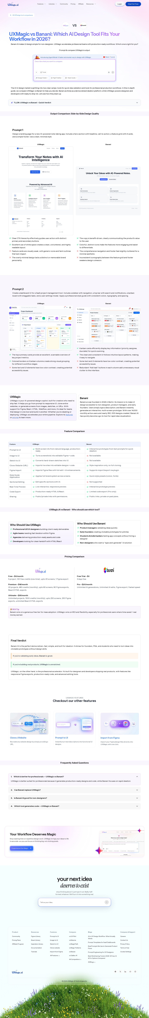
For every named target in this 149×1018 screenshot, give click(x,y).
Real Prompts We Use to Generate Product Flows (102, 947)
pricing (15, 417)
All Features (55, 955)
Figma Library (35, 936)
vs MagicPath (73, 944)
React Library (35, 940)
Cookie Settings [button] (125, 952)
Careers (123, 936)
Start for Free (133, 4)
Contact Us (124, 940)
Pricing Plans (16, 940)
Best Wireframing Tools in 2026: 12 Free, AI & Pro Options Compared (102, 957)
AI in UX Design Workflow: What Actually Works (101, 937)
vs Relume (72, 940)
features (69, 415)
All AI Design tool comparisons (21, 15)
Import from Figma (56, 952)
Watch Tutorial (109, 57)
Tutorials (34, 952)
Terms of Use (124, 948)
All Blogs (91, 962)
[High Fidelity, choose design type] (56, 78)
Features (41, 4)
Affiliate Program (18, 944)
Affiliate (81, 4)
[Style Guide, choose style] (71, 78)
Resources (91, 4)
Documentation (36, 948)
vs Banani (72, 952)
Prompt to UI (54, 936)
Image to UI (54, 940)
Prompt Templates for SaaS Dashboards (101, 942)
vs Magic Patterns (75, 948)
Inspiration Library (37, 944)
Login (120, 4)
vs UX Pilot (72, 936)
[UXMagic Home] (13, 4)
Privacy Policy (125, 944)
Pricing (73, 4)
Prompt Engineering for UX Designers (101, 952)
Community (64, 4)
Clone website (55, 948)
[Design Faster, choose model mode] (42, 78)
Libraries (53, 4)
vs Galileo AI (73, 955)
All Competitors (75, 959)
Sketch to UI (54, 944)
